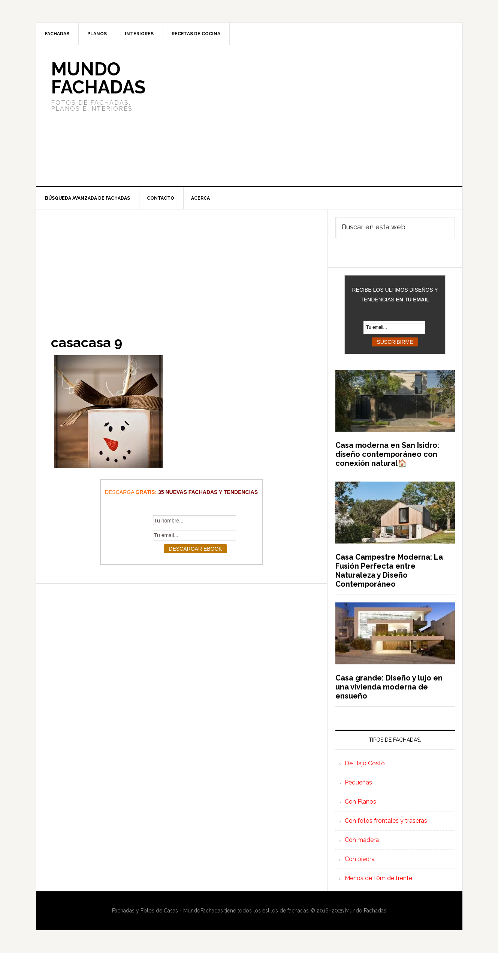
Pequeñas (358, 782)
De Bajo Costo (365, 763)
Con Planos (360, 801)
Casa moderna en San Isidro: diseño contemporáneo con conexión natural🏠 (387, 454)
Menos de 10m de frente (378, 878)
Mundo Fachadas (98, 78)
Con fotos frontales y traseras (386, 820)
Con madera (362, 839)
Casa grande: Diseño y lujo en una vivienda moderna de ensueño (389, 686)
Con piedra (360, 859)
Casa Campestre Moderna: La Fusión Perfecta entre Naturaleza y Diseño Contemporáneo (389, 571)
